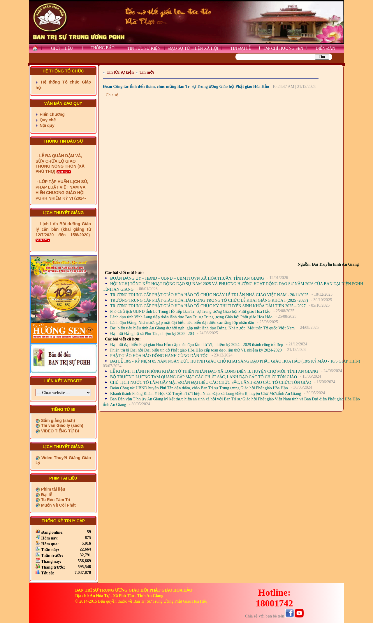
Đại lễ (46, 494)
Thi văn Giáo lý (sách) (61, 425)
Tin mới (147, 72)
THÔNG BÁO (103, 48)
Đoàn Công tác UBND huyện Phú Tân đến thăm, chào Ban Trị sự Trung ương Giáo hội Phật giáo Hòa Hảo (199, 388)
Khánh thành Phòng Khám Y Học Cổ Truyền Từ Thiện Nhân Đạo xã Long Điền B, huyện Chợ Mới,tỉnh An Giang (205, 393)
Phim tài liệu (52, 489)
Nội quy (46, 125)
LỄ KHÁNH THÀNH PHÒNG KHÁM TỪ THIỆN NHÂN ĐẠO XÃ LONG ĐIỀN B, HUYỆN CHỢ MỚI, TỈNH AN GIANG (214, 371)
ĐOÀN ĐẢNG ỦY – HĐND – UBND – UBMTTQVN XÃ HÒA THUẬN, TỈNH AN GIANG (187, 278)
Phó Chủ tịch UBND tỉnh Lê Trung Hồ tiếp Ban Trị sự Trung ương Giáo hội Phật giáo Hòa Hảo (190, 311)
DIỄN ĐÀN (325, 48)
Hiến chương (51, 114)
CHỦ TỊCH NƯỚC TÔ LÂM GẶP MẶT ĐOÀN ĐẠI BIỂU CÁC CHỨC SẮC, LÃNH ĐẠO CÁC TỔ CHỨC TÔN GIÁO (210, 382)
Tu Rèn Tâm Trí (55, 499)
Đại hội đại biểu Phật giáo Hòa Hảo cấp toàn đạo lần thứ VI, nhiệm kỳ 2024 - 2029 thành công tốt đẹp (196, 344)
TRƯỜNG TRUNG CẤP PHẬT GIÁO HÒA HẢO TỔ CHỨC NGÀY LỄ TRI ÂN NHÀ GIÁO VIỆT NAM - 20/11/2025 (209, 295)
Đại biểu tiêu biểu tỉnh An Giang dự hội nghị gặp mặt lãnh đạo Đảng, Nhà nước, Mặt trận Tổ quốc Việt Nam (202, 328)
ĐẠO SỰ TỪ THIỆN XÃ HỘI (193, 48)
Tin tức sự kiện (120, 72)
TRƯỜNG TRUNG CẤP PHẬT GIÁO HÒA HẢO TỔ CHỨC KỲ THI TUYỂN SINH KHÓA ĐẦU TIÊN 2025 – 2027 (208, 306)
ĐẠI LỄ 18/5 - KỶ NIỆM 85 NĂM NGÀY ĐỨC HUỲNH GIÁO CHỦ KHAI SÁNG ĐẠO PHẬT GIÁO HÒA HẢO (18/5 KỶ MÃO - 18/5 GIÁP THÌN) (235, 361)
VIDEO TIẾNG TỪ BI (59, 431)
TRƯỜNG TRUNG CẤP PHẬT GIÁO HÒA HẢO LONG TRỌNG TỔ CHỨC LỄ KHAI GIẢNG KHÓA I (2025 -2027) (209, 300)
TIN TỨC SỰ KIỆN (143, 48)
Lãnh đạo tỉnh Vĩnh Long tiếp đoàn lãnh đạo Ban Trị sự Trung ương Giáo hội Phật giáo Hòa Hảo (191, 317)
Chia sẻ (112, 95)
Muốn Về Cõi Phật (58, 505)
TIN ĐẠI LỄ (240, 48)
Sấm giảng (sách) (57, 420)
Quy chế (47, 120)
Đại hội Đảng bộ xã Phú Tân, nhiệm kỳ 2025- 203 (152, 333)
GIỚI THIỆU (62, 48)
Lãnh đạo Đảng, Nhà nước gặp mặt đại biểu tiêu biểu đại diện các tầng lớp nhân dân (182, 322)
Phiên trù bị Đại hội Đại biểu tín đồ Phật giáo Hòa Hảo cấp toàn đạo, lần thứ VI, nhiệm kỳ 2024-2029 (196, 350)
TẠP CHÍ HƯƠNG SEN (283, 48)
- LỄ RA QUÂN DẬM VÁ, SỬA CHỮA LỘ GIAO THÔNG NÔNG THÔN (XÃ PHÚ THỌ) (60, 176)
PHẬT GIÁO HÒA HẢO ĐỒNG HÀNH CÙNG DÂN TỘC (159, 356)
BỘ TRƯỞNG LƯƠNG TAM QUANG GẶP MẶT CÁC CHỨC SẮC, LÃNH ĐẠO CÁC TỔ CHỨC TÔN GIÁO (203, 377)
